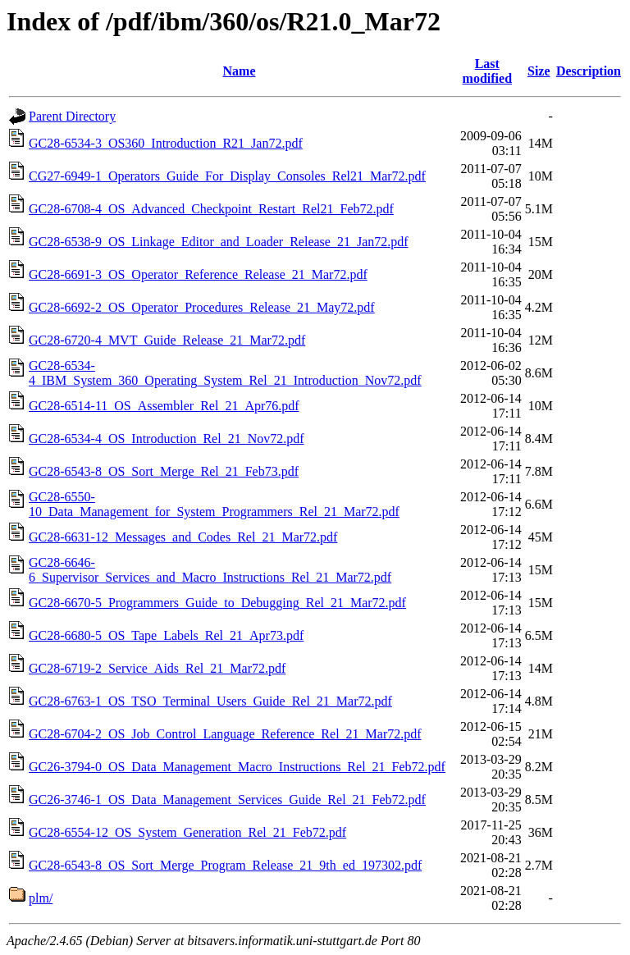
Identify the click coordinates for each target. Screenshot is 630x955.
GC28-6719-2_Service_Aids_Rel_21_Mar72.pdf (157, 668)
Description (588, 71)
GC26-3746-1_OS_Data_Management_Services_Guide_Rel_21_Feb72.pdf (227, 799)
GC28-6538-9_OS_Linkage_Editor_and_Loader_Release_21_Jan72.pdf (219, 242)
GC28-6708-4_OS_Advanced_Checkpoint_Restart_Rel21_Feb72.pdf (211, 209)
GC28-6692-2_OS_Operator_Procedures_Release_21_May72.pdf (202, 307)
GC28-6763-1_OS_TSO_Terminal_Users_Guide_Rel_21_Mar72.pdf (210, 701)
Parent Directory (72, 116)
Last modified (487, 71)
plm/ (40, 898)
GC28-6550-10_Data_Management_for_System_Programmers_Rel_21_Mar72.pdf (214, 504)
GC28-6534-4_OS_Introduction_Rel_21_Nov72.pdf (166, 439)
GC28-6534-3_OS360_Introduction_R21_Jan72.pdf (166, 143)
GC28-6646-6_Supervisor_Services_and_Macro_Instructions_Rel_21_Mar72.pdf (210, 569)
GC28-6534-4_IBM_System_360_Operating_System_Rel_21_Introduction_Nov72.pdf (225, 373)
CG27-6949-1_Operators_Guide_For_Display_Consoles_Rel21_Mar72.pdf (227, 176)
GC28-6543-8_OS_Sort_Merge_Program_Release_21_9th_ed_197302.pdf (225, 865)
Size (538, 71)
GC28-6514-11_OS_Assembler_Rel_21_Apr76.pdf (164, 406)
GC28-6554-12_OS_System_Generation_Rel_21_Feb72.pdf (187, 832)
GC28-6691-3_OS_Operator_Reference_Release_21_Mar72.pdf (198, 274)
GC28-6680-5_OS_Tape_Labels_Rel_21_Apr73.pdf (166, 635)
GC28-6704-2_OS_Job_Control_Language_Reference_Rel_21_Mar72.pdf (225, 734)
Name (239, 71)
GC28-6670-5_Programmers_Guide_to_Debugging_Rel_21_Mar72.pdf (217, 603)
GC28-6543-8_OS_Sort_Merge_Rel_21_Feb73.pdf (164, 471)
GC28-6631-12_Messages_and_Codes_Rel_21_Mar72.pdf (183, 537)
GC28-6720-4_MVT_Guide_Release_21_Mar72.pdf (167, 340)
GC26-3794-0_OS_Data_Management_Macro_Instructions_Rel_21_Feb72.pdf (237, 767)
